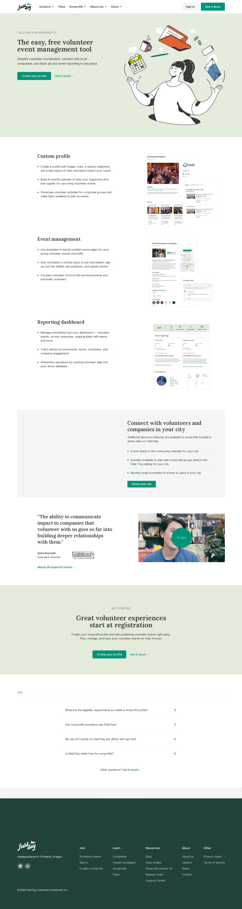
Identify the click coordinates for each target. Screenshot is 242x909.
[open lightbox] (182, 538)
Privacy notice (213, 856)
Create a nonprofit (91, 868)
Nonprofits (119, 868)
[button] (46, 7)
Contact (187, 874)
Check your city (142, 484)
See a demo (213, 6)
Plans (61, 6)
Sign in (190, 6)
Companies (120, 856)
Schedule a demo (90, 856)
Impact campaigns (124, 862)
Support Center (155, 880)
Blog (148, 856)
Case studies (153, 862)
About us (188, 856)
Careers (187, 862)
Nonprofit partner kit (159, 868)
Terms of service (214, 862)
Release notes (154, 874)
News (185, 868)
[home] (24, 6)
